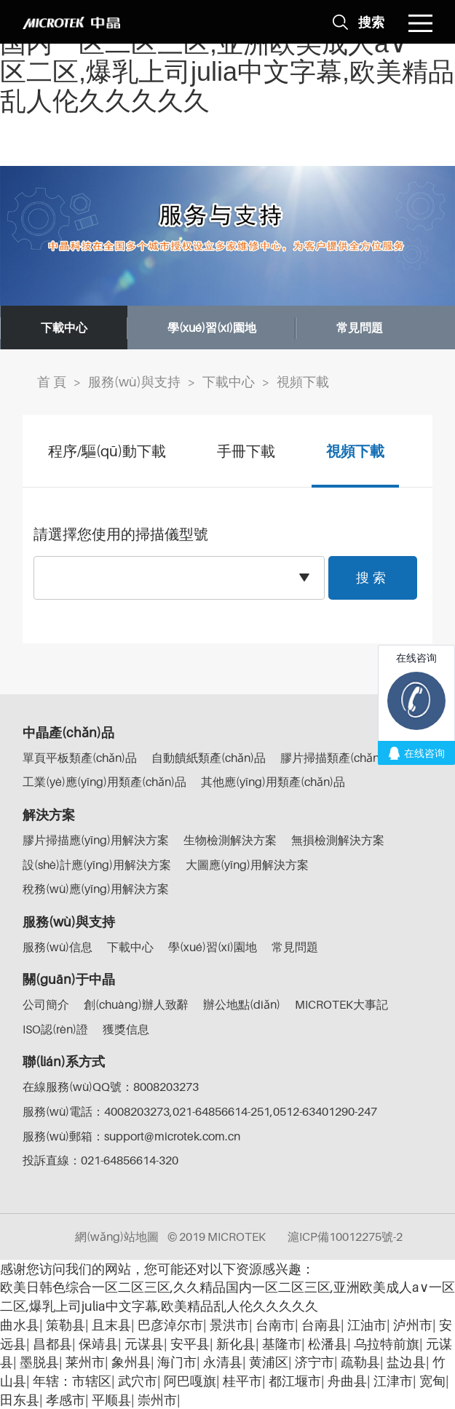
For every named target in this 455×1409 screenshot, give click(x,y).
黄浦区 (268, 1362)
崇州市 (157, 1400)
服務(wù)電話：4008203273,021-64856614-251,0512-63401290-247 (200, 1111)
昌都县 (52, 1344)
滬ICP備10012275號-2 (345, 1236)
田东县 (19, 1400)
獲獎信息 (126, 1029)
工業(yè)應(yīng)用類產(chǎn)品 (104, 781)
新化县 (236, 1344)
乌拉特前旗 (386, 1344)
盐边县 (406, 1362)
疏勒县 (360, 1362)
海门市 (177, 1362)
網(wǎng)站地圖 (117, 1236)
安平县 (190, 1344)
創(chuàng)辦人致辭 (136, 1004)
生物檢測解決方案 (230, 840)
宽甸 (432, 1381)
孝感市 (65, 1400)
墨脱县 (39, 1362)
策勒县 (65, 1325)
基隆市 (281, 1344)
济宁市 (314, 1362)
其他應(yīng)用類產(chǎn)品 (273, 781)
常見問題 (359, 327)
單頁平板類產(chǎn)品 (80, 757)
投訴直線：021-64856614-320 (100, 1160)
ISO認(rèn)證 (55, 1029)
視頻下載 (303, 381)
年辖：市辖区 (72, 1381)
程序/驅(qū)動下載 (107, 451)
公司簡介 (46, 1004)
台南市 (275, 1325)
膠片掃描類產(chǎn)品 (337, 757)
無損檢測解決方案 (337, 840)
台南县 (321, 1325)
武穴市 (137, 1381)
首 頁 (51, 381)
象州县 (131, 1362)
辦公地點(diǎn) (241, 1004)
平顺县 (111, 1400)
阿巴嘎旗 (190, 1381)
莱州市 (85, 1362)
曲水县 (19, 1325)
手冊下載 (246, 451)
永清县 (222, 1362)
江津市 (393, 1381)
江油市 (367, 1325)
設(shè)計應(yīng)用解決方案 (97, 864)
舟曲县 (347, 1381)
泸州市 (412, 1325)
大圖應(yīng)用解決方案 (247, 864)
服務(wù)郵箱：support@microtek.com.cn (131, 1136)
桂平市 (242, 1381)
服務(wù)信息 (57, 947)
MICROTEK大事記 (341, 1004)
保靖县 (98, 1344)
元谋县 (144, 1344)
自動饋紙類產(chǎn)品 (208, 757)
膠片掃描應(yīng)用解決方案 (96, 840)
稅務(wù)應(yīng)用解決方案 (96, 888)
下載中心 (64, 327)
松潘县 (327, 1344)
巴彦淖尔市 (170, 1325)
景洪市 (229, 1325)
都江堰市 (295, 1381)
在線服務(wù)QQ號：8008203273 (111, 1086)
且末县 (111, 1325)
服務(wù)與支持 (134, 381)
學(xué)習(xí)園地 (211, 327)
